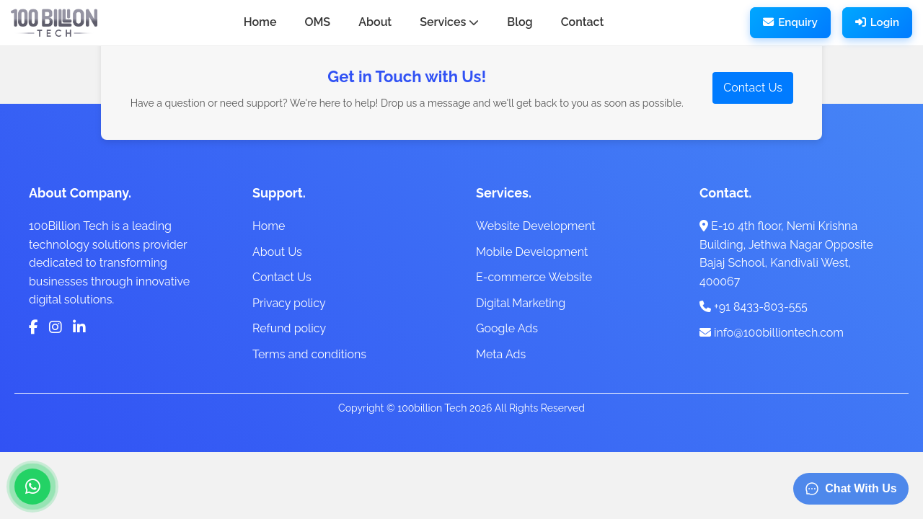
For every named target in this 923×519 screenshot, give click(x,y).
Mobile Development (532, 252)
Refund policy (289, 328)
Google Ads (507, 328)
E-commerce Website (534, 277)
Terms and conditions (309, 354)
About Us (277, 252)
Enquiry (790, 22)
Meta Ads (501, 354)
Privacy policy (289, 303)
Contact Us (752, 87)
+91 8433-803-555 (753, 307)
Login (877, 22)
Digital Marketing (520, 303)
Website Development (536, 226)
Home (268, 226)
